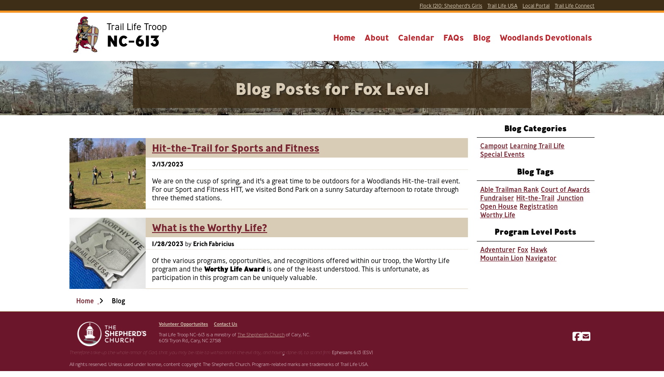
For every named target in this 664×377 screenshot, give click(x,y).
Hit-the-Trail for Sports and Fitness (235, 147)
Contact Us (225, 324)
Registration (539, 206)
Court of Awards (565, 189)
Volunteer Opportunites (183, 324)
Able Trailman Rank (509, 189)
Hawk (539, 249)
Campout (494, 145)
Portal (536, 6)
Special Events (502, 154)
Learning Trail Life (537, 145)
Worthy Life (497, 215)
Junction (570, 198)
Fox (522, 249)
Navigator (541, 258)
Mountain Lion (501, 258)
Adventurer (497, 249)
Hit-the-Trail (535, 198)
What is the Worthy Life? (209, 227)
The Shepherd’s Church (261, 335)
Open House (498, 206)
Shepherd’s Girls (451, 6)
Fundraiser (497, 198)
